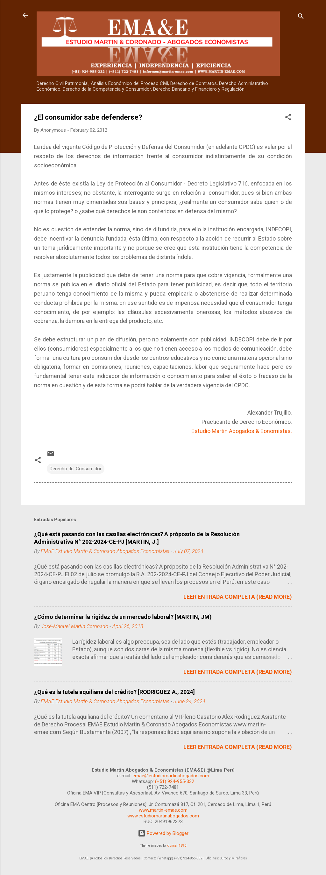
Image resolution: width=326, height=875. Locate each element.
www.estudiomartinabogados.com (163, 816)
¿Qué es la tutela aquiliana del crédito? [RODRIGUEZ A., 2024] (114, 692)
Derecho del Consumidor (76, 469)
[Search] (301, 17)
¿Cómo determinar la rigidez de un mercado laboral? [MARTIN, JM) (123, 616)
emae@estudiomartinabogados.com (170, 776)
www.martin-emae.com (163, 810)
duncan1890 (176, 846)
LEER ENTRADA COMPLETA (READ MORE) (237, 596)
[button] (288, 118)
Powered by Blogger (163, 833)
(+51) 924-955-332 (174, 781)
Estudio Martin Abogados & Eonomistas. (241, 431)
